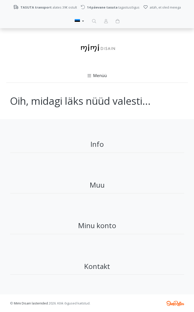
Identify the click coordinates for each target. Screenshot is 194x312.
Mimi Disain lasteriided (31, 303)
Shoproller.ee (175, 303)
